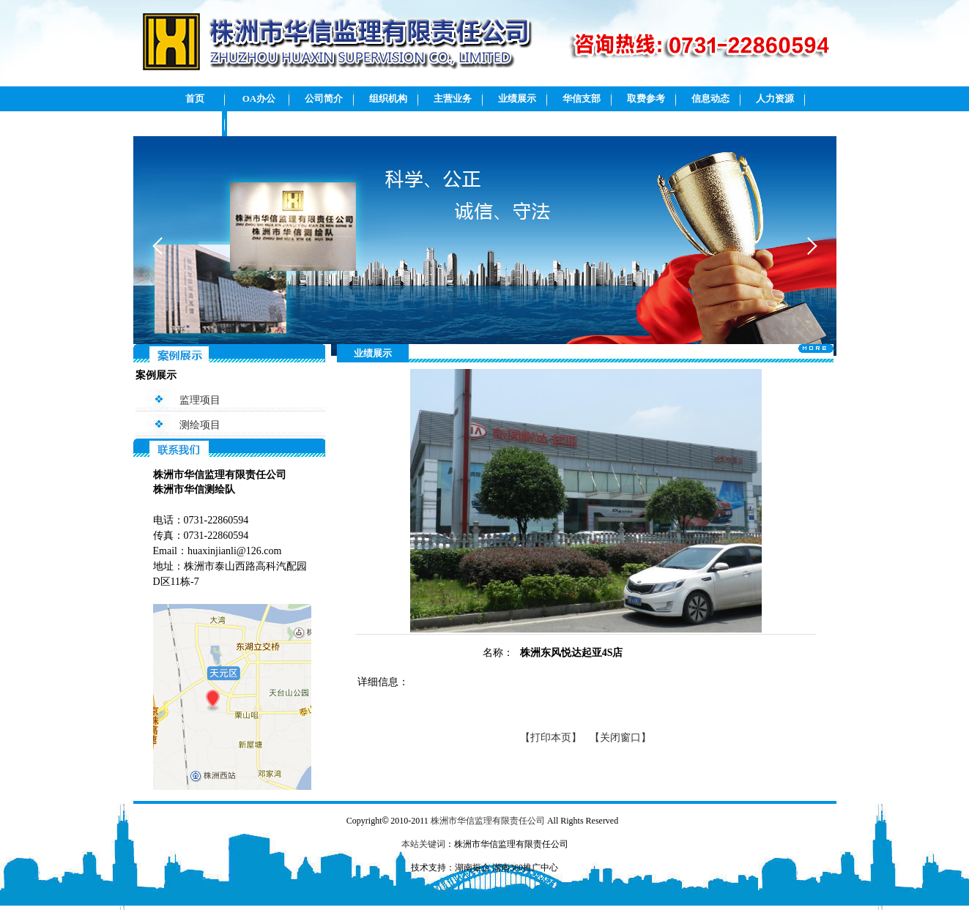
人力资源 (775, 98)
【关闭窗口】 (620, 737)
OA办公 (259, 98)
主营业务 (453, 98)
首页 (194, 98)
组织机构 (388, 98)
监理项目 (199, 400)
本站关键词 (423, 844)
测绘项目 (199, 424)
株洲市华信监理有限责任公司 (488, 821)
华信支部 (582, 98)
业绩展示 (517, 98)
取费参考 (646, 98)
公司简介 (324, 98)
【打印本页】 (551, 737)
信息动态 (710, 98)
